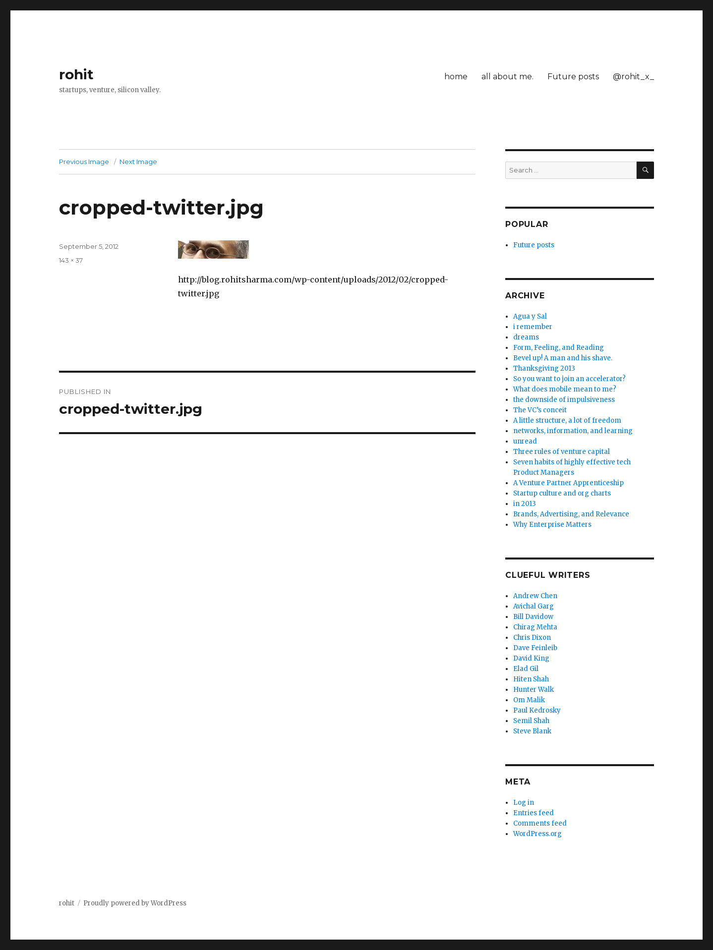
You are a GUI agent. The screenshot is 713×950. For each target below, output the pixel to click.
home (456, 76)
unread (525, 441)
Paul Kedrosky (537, 710)
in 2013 (524, 504)
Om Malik (529, 700)
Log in (523, 802)
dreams (526, 337)
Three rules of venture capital (561, 451)
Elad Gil (525, 669)
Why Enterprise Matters (552, 524)
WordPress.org (537, 834)
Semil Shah (531, 721)
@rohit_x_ (633, 76)
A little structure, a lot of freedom (567, 420)
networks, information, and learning (573, 431)
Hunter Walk (533, 689)
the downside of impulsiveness (564, 399)
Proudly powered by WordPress (134, 903)
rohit (76, 74)
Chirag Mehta (535, 627)
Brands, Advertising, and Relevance (571, 514)
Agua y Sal (530, 316)
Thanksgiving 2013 (544, 368)
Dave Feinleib (535, 648)
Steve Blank (532, 731)
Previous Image (84, 162)
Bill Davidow (533, 617)
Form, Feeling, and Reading (558, 347)
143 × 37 (71, 260)
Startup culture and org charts (562, 493)
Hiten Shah (531, 679)
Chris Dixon (532, 637)
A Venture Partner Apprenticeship (568, 483)
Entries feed (533, 813)
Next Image (138, 162)
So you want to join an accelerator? (569, 379)
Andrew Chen (535, 596)
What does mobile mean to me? (564, 389)
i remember (532, 327)
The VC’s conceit (540, 410)
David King (531, 658)
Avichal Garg (533, 606)
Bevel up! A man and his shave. (562, 358)
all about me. (507, 76)
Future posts (573, 76)
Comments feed (540, 823)
